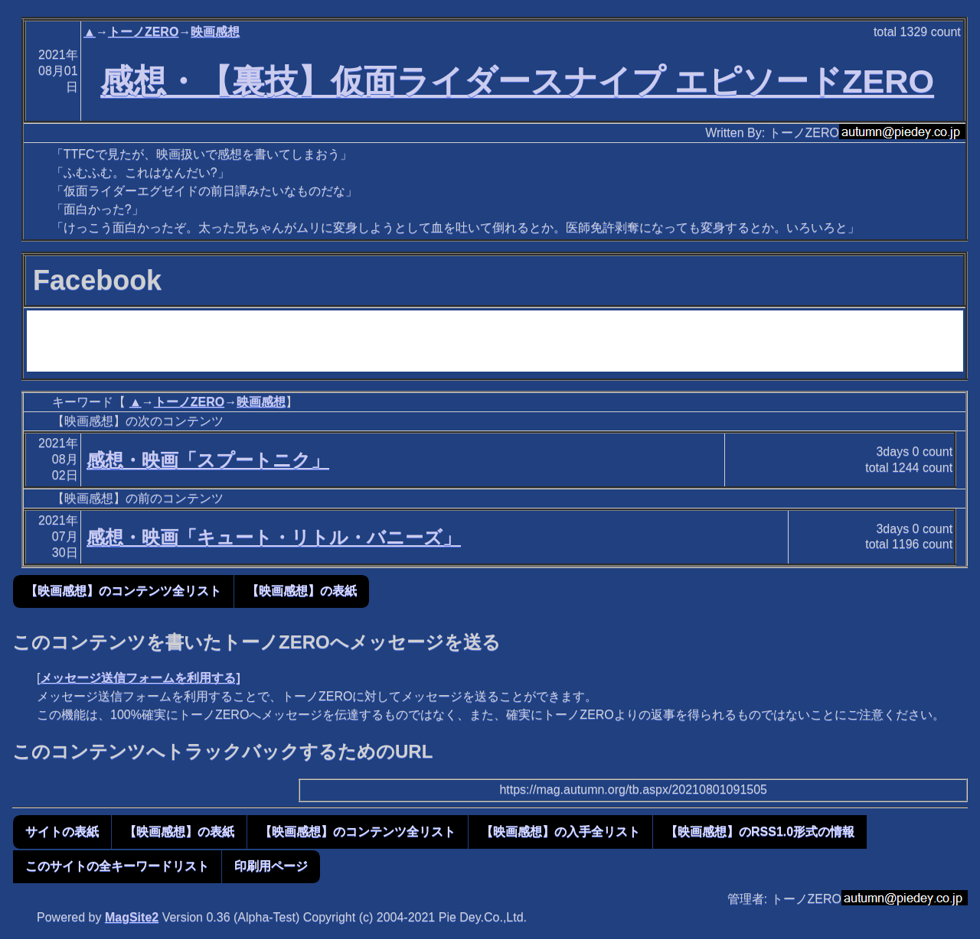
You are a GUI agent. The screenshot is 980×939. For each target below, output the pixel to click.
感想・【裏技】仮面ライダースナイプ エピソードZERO (517, 81)
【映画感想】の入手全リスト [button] (560, 831)
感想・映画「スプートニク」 (208, 460)
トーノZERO (143, 31)
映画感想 (215, 31)
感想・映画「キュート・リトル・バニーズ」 (274, 537)
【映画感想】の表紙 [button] (302, 590)
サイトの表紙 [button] (62, 831)
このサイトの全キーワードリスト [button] (117, 865)
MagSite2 (131, 917)
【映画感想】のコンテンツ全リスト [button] (123, 590)
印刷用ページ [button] (271, 865)
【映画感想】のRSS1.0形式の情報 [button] (759, 831)
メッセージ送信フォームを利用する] (140, 677)
